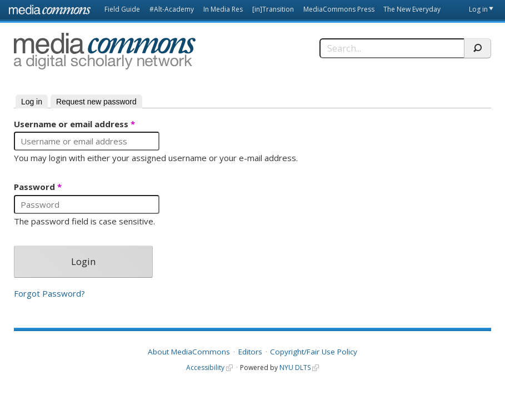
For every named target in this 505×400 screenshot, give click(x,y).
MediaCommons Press (338, 9)
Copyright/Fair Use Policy (313, 352)
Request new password (96, 101)
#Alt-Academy (171, 9)
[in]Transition (273, 9)
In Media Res (223, 9)
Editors (250, 352)
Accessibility (205, 367)
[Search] (391, 48)
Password (38, 187)
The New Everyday (412, 9)
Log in (478, 9)
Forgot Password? (49, 293)
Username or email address (74, 124)
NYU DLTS (295, 367)
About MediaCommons (189, 352)
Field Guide (122, 9)
